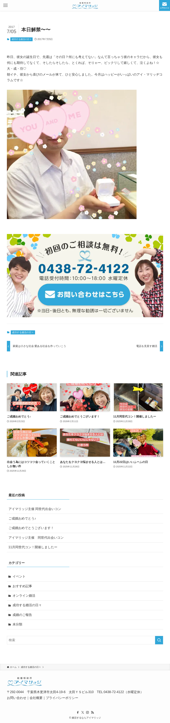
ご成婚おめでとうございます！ (31, 528)
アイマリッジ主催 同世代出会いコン (35, 509)
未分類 (17, 624)
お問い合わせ (16, 698)
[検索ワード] (85, 640)
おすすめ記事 (22, 586)
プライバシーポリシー (62, 698)
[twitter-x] (82, 712)
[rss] (92, 712)
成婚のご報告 (22, 615)
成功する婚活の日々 (22, 39)
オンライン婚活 (24, 595)
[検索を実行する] (159, 640)
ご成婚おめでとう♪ (22, 518)
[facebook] (78, 712)
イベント (19, 576)
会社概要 (36, 698)
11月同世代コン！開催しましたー (33, 547)
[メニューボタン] (5, 5)
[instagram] (87, 712)
